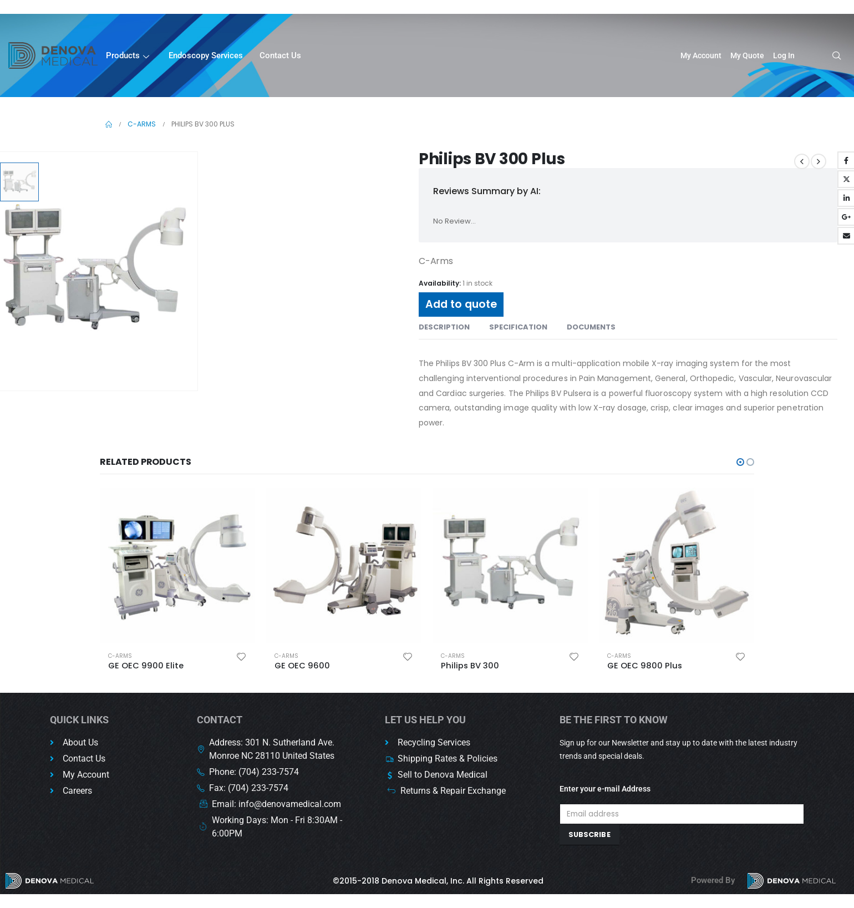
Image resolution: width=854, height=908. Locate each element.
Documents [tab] (591, 327)
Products (129, 56)
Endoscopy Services (206, 55)
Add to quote (461, 304)
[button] (740, 462)
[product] (185, 565)
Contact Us (280, 55)
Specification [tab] (518, 327)
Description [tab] (444, 327)
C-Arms (128, 656)
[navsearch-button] (833, 56)
